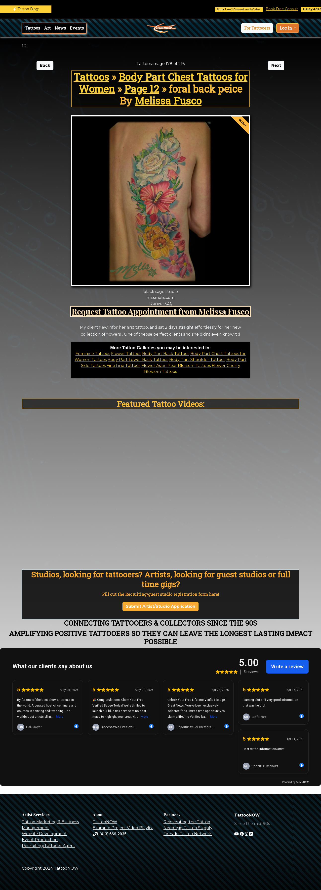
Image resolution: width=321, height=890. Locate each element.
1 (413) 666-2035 (109, 833)
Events (77, 28)
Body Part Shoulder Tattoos (197, 359)
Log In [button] (286, 28)
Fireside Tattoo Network (187, 833)
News (60, 28)
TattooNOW (105, 821)
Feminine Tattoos (93, 353)
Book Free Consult (286, 9)
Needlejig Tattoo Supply (187, 827)
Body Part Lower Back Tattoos (138, 359)
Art (47, 28)
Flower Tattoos (126, 353)
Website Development (44, 833)
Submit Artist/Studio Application (160, 606)
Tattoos (32, 28)
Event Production (40, 839)
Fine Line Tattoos (123, 365)
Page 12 (141, 88)
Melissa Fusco (168, 100)
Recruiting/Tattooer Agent (48, 845)
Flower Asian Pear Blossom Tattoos (176, 365)
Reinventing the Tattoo (186, 821)
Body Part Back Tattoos (165, 353)
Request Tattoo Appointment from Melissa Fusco (160, 311)
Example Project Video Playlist (123, 827)
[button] (257, 28)
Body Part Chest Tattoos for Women (163, 82)
